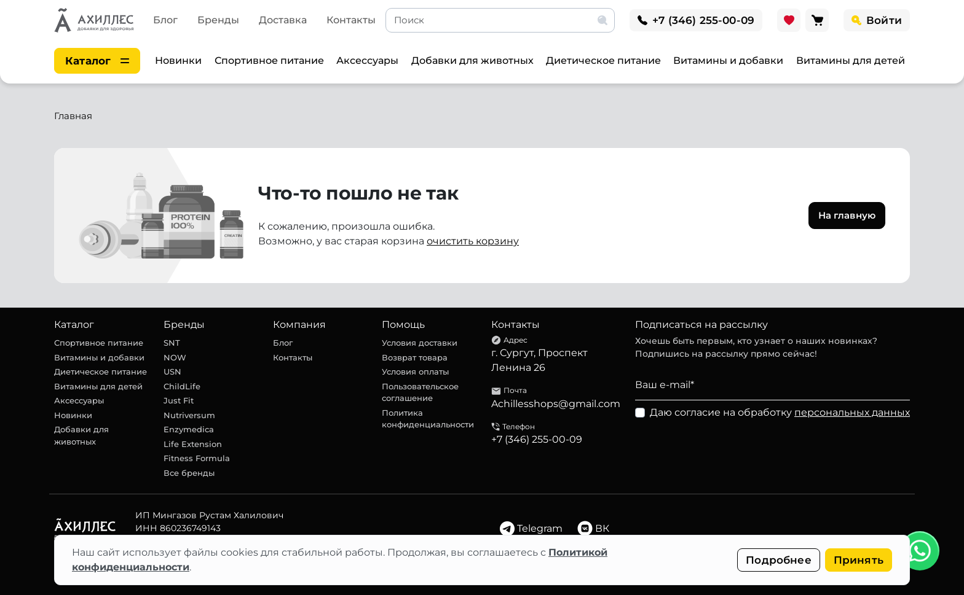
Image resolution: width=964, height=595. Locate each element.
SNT (172, 343)
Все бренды (189, 473)
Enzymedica (189, 429)
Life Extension (193, 444)
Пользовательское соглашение (420, 392)
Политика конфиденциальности (428, 419)
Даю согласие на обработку (780, 412)
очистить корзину (473, 241)
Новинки (178, 60)
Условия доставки (419, 343)
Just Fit (179, 400)
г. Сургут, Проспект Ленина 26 (539, 360)
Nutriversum (189, 415)
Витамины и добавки (728, 60)
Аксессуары (367, 60)
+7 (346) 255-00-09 (536, 439)
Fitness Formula (197, 458)
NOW (175, 357)
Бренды (218, 20)
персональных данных (852, 412)
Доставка (283, 20)
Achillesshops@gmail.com (555, 404)
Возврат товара (415, 357)
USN (172, 371)
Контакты (351, 20)
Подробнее (779, 560)
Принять (858, 560)
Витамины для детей (850, 60)
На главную (847, 215)
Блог (165, 20)
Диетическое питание (603, 60)
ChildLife (182, 386)
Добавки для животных (472, 60)
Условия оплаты (415, 371)
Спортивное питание (269, 60)
